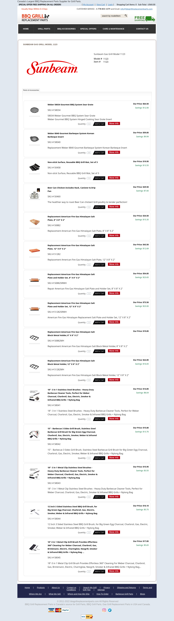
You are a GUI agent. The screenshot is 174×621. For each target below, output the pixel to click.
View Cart (101, 4)
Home (27, 587)
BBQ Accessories (66, 29)
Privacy (107, 587)
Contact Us (142, 29)
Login (110, 4)
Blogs (142, 594)
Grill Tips (87, 590)
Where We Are (35, 594)
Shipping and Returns (126, 587)
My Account (88, 4)
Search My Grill (90, 587)
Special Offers (88, 29)
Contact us (71, 587)
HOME (26, 29)
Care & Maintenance (113, 29)
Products (41, 587)
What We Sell (55, 594)
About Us (56, 587)
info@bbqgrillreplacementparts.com (136, 9)
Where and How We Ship (78, 594)
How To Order (103, 594)
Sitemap (101, 590)
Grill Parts (44, 29)
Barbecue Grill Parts (124, 594)
